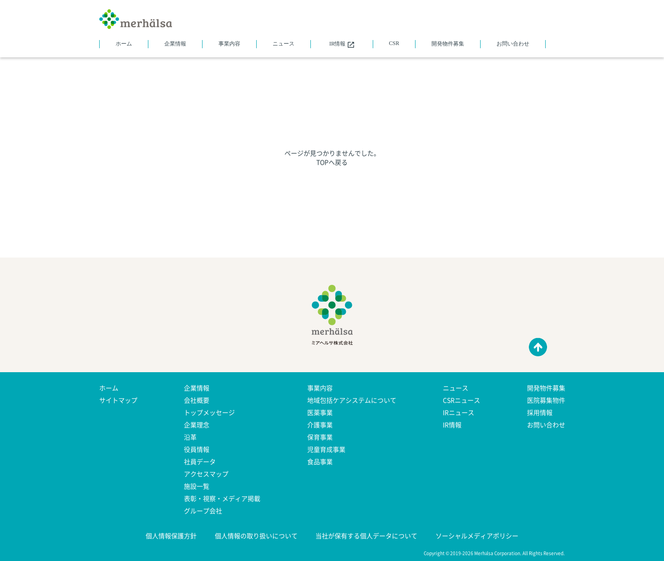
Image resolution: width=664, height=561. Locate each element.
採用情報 (539, 412)
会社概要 (196, 399)
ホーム (124, 43)
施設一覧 (196, 485)
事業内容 (229, 43)
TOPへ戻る (332, 162)
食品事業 (320, 461)
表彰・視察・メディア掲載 (222, 498)
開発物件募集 (447, 43)
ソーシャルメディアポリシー (477, 535)
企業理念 (196, 424)
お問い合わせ (513, 43)
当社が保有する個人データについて (366, 535)
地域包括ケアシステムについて (351, 399)
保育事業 (320, 436)
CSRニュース (461, 399)
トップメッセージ (209, 412)
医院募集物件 (546, 399)
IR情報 (341, 44)
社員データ (200, 461)
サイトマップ (118, 399)
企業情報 (175, 43)
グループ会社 (203, 510)
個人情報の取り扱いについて (256, 535)
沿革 (190, 436)
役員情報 (196, 449)
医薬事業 (320, 412)
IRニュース (458, 412)
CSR (394, 43)
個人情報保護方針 (171, 535)
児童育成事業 (326, 449)
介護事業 (320, 424)
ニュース (283, 43)
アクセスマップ (206, 473)
